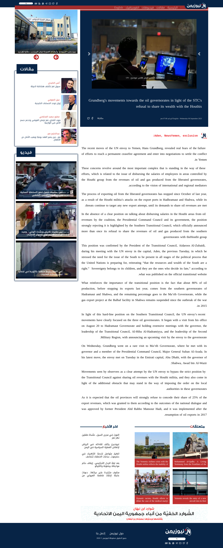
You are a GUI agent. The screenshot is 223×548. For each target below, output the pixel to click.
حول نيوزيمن (117, 533)
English (118, 7)
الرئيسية (172, 7)
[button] (199, 53)
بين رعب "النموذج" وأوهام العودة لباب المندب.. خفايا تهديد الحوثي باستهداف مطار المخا (47, 53)
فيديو (26, 152)
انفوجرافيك (132, 7)
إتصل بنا (100, 533)
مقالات (160, 7)
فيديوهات (148, 7)
